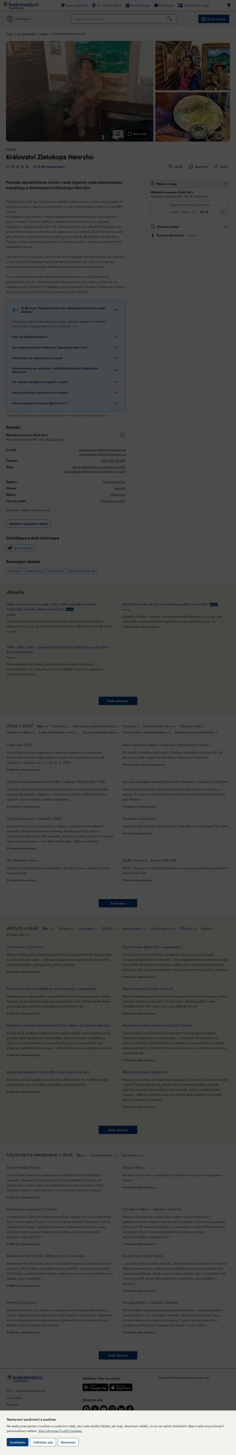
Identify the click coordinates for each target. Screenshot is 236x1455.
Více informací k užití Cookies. (60, 1431)
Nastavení (68, 1442)
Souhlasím (17, 1442)
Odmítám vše (43, 1442)
